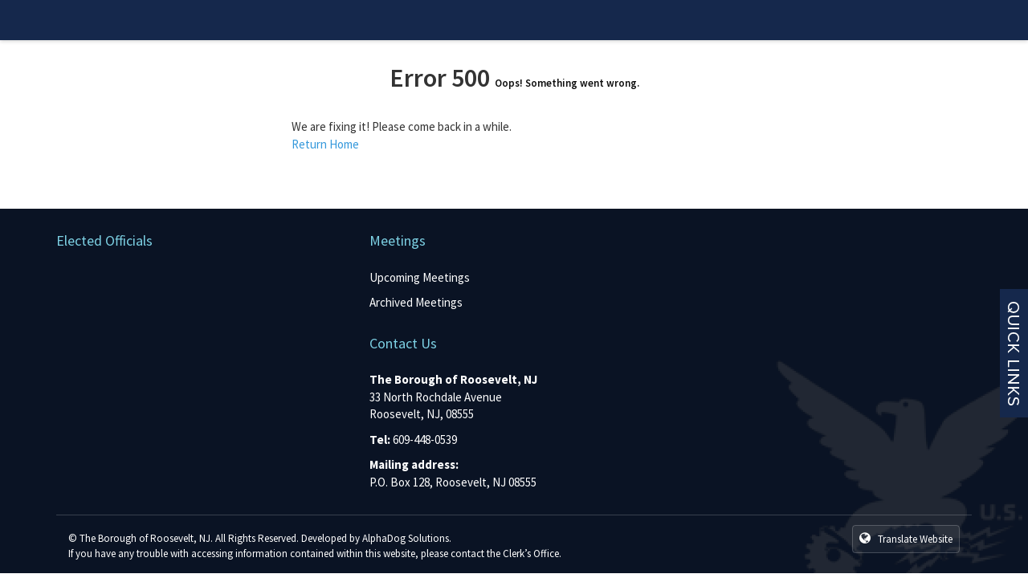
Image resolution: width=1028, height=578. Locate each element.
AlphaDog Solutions (405, 538)
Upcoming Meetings (419, 277)
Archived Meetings (416, 302)
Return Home (325, 144)
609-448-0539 (425, 439)
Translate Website (906, 538)
